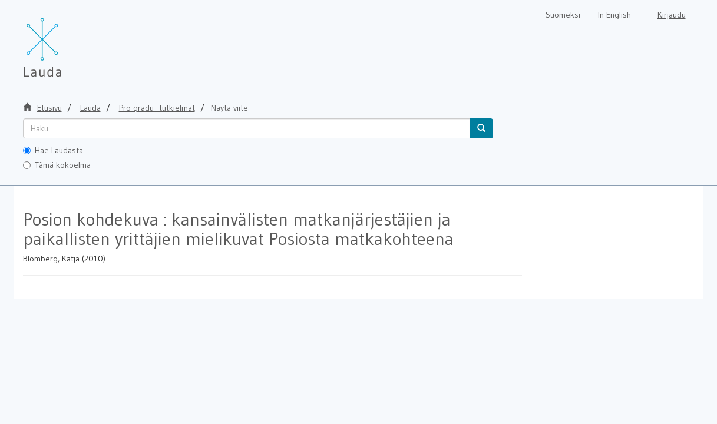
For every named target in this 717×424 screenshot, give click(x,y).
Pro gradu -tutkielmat (157, 107)
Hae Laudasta (53, 150)
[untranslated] (246, 128)
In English (614, 14)
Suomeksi (563, 14)
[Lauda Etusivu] (67, 41)
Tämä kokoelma (57, 165)
